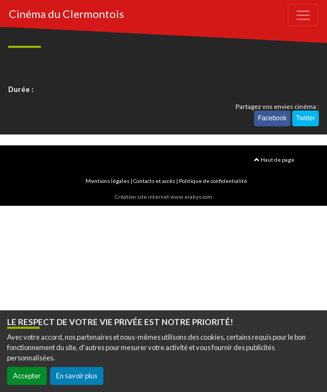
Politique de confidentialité (213, 180)
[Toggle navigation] (303, 15)
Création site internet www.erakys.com (163, 196)
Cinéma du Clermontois (66, 13)
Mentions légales (107, 180)
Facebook (272, 118)
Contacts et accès (154, 180)
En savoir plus (76, 375)
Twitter (305, 118)
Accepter (27, 375)
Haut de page (274, 159)
